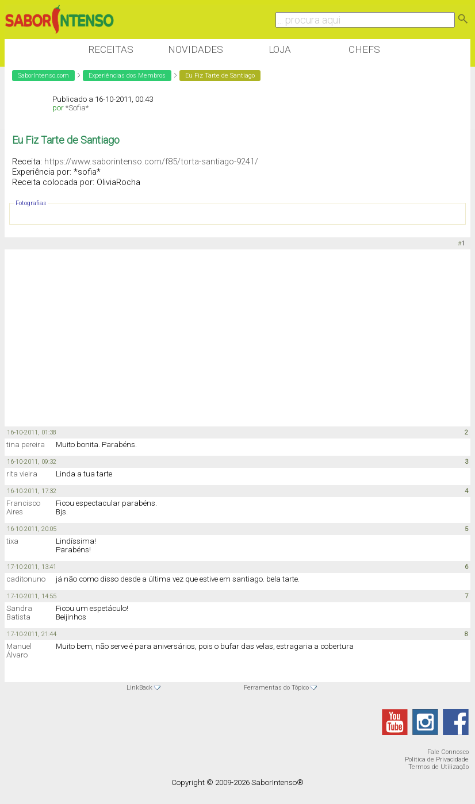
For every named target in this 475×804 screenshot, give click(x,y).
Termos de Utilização (438, 767)
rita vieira (21, 474)
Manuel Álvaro (19, 650)
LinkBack (139, 687)
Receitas (110, 49)
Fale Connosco (448, 752)
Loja (280, 49)
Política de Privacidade (437, 759)
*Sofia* (77, 107)
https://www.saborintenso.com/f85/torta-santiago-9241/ (151, 161)
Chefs (364, 49)
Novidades (195, 49)
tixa (12, 541)
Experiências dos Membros (127, 75)
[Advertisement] (214, 338)
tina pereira (25, 444)
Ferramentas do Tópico (276, 687)
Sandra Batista (19, 612)
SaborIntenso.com (43, 75)
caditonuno (25, 579)
